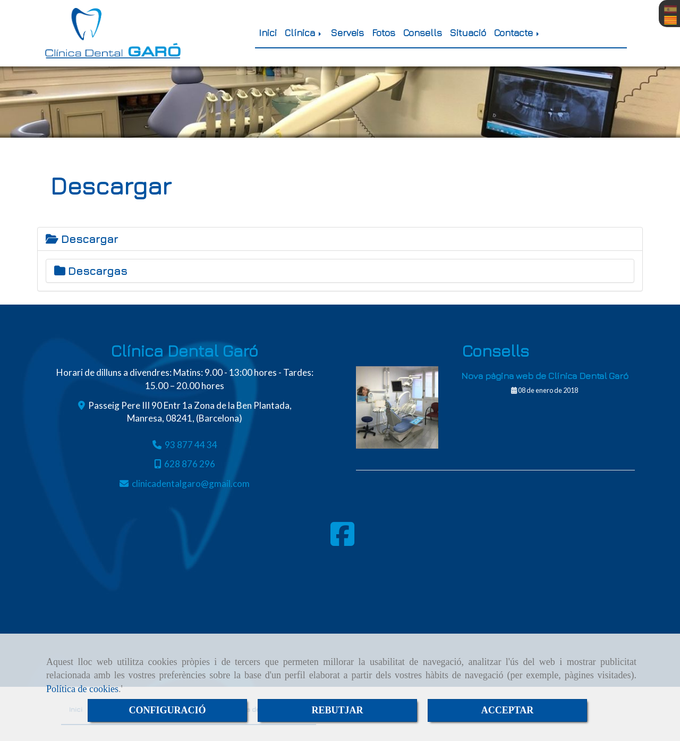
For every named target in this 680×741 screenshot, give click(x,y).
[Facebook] (342, 540)
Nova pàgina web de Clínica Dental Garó (544, 375)
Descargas (90, 270)
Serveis (347, 32)
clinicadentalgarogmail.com (191, 483)
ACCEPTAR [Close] (507, 710)
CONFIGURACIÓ (167, 710)
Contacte (517, 32)
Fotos (383, 32)
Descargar (82, 239)
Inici (268, 32)
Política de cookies (82, 689)
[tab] (340, 239)
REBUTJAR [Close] (337, 710)
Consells (422, 32)
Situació (468, 32)
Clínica (304, 32)
